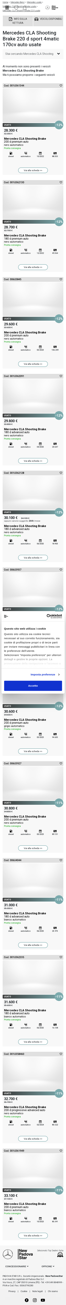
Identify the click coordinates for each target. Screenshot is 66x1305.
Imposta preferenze (43, 674)
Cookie (24, 1291)
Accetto (33, 685)
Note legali (37, 1291)
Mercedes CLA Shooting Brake (33, 143)
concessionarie (15, 1266)
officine (47, 1266)
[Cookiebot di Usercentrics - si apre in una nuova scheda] (47, 616)
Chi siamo (53, 1291)
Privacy (11, 1291)
